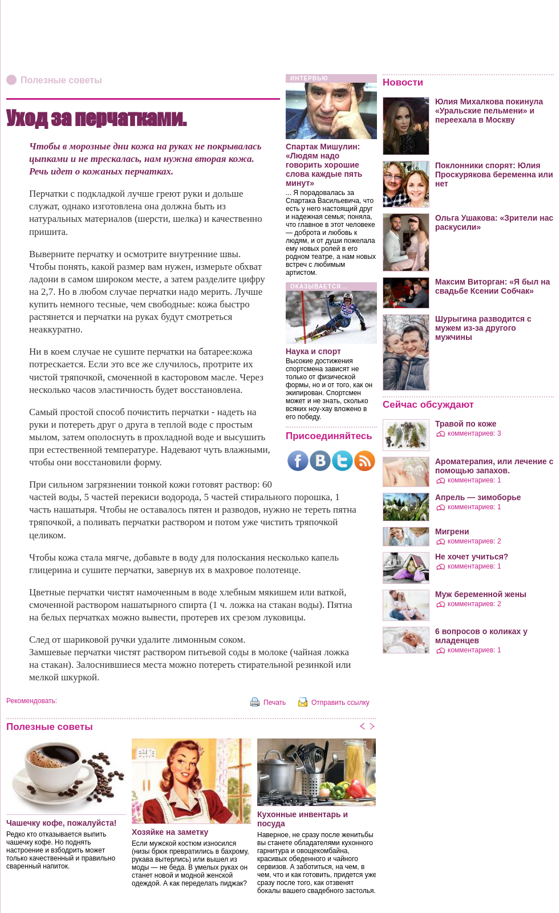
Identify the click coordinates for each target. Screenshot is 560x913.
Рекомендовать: (31, 701)
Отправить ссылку (340, 703)
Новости (403, 82)
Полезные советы (61, 80)
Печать (274, 703)
